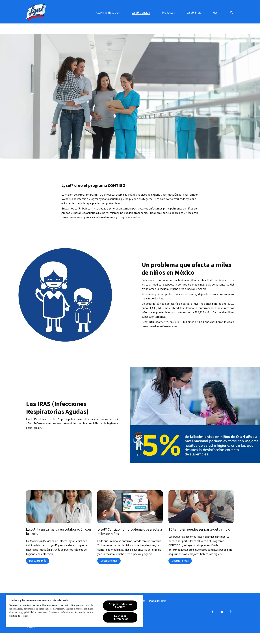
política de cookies (18, 615)
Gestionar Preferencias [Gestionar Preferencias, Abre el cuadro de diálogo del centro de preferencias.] (120, 617)
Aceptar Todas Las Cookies (120, 605)
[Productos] (168, 12)
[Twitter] (231, 612)
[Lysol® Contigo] (140, 12)
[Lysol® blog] (194, 12)
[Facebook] (212, 612)
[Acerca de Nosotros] (108, 12)
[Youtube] (222, 612)
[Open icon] (231, 12)
